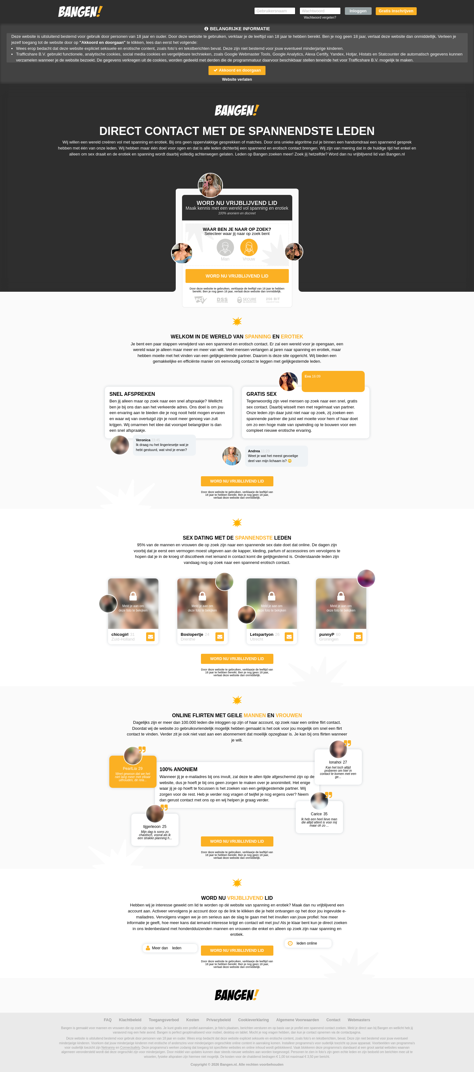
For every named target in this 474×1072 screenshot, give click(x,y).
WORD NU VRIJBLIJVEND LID (237, 481)
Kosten (192, 1020)
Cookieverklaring (253, 1020)
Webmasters (359, 1020)
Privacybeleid (219, 1020)
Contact (333, 1020)
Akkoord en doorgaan (237, 70)
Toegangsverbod (164, 1020)
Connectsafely (130, 1047)
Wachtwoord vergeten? (320, 17)
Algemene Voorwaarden (297, 1020)
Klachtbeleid (130, 1020)
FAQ (108, 1020)
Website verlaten (237, 79)
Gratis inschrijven (396, 11)
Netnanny (108, 1047)
